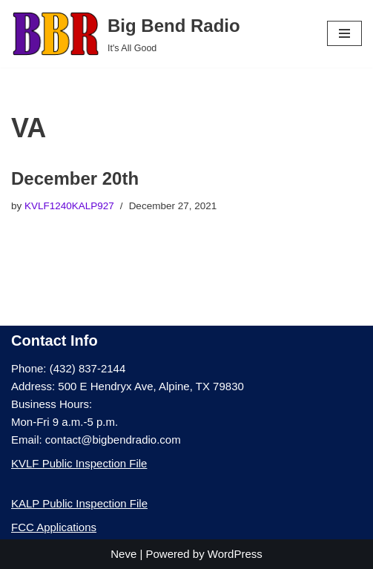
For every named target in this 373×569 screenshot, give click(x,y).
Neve (123, 553)
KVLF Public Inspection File (79, 463)
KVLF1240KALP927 (69, 205)
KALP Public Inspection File (79, 503)
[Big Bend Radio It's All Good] (125, 33)
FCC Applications (53, 527)
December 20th (75, 178)
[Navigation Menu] (344, 33)
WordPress (235, 553)
